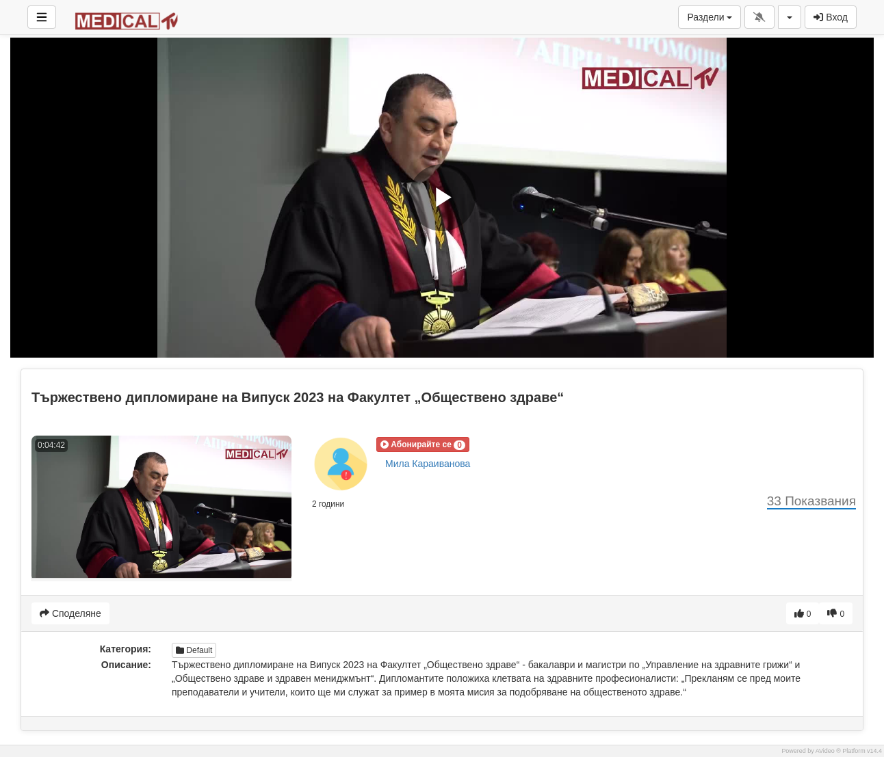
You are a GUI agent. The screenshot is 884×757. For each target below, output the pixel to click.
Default (194, 650)
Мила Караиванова (427, 463)
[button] (422, 444)
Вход (831, 17)
